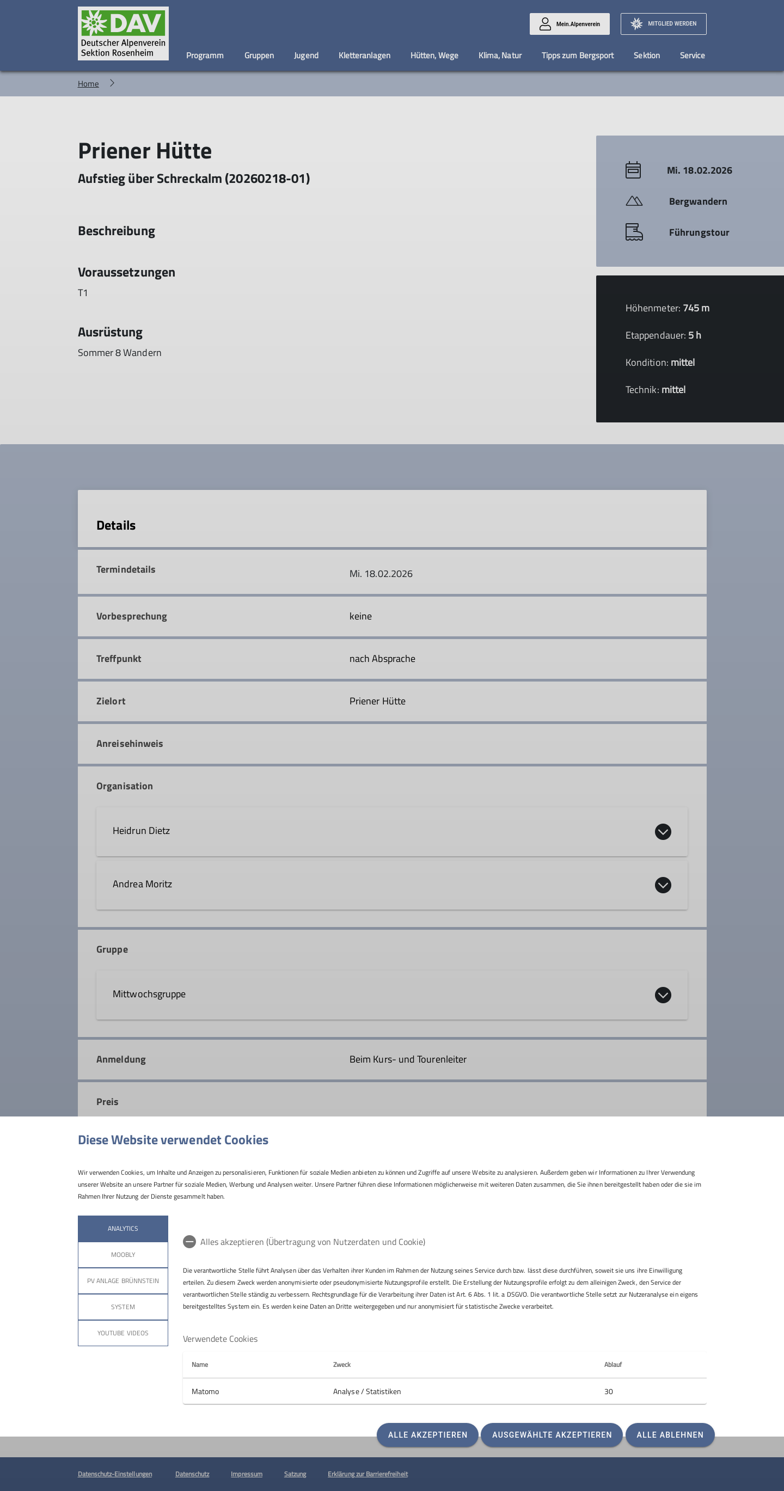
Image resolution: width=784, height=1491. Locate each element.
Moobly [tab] (122, 1254)
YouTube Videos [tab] (123, 1333)
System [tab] (122, 1307)
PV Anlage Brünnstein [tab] (123, 1280)
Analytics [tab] (122, 1228)
